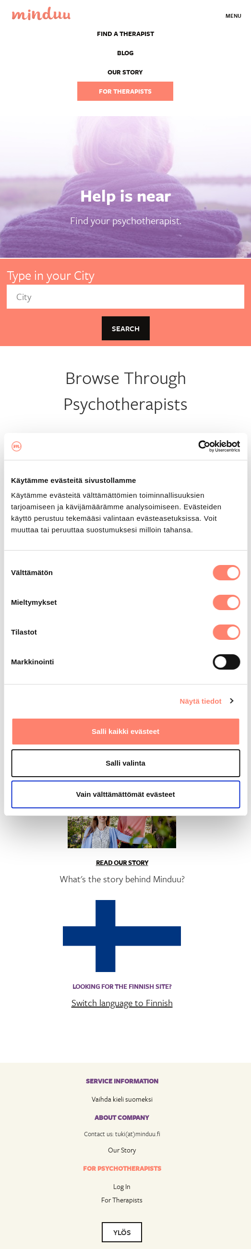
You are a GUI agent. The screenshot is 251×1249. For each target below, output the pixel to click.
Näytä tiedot (201, 701)
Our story (125, 72)
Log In (122, 1186)
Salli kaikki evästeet (125, 731)
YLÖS (122, 1232)
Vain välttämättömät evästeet (125, 794)
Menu (233, 15)
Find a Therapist (125, 33)
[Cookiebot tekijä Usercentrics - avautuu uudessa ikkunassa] (198, 446)
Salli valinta (125, 763)
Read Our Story (122, 862)
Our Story (122, 1149)
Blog (125, 52)
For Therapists (122, 1199)
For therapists (125, 91)
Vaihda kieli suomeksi (122, 1099)
